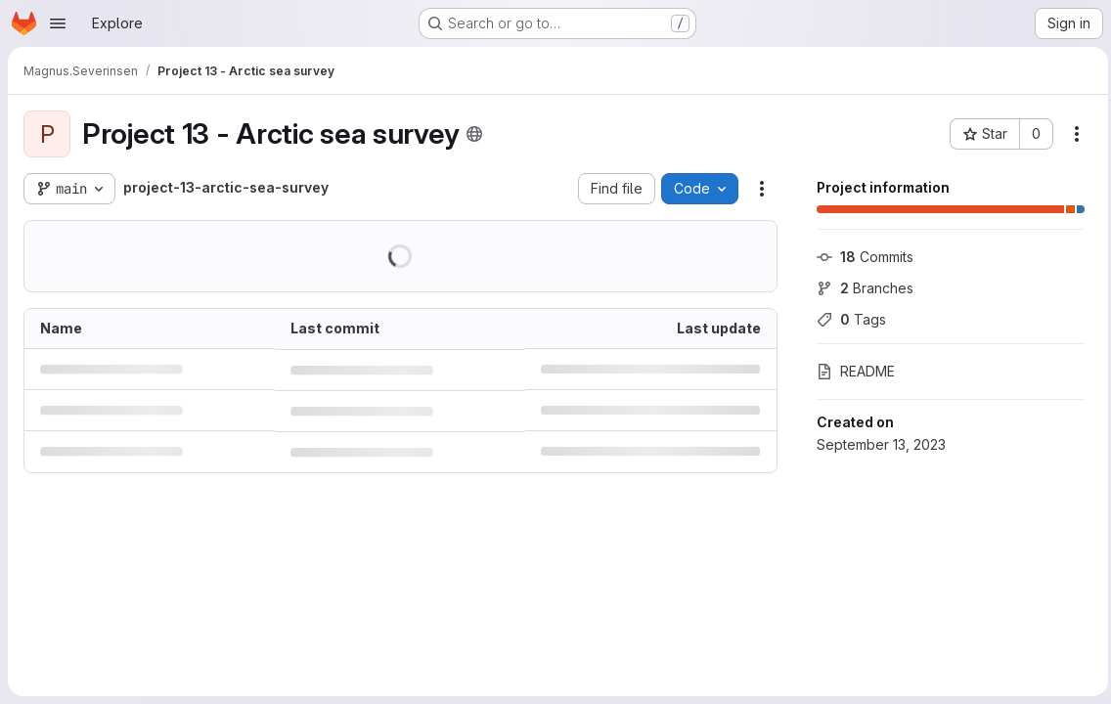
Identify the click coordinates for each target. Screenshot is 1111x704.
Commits (860, 256)
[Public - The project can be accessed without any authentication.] (474, 134)
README (851, 371)
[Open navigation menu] (57, 23)
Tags (846, 319)
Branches (860, 288)
